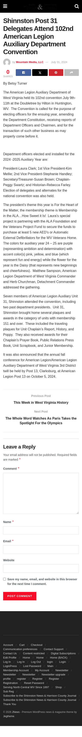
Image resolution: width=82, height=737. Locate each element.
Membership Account (16, 670)
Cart (22, 644)
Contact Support (53, 649)
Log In (7, 661)
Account (8, 644)
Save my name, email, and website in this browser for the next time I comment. (42, 582)
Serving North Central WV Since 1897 (26, 687)
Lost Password (32, 666)
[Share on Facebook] (23, 72)
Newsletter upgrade (53, 674)
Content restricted (34, 653)
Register (37, 678)
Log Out (36, 661)
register (21, 678)
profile (7, 678)
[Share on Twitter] (40, 72)
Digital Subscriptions (63, 653)
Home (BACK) (58, 657)
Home (26, 657)
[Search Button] (77, 6)
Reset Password (34, 683)
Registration (10, 683)
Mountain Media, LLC (30, 62)
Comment (11, 469)
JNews (16, 712)
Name (8, 522)
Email (8, 541)
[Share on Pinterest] (56, 72)
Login (62, 661)
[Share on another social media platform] (71, 72)
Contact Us (10, 653)
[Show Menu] (5, 6)
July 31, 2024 (59, 62)
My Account (42, 670)
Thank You (9, 704)
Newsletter (62, 670)
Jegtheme (8, 716)
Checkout (36, 644)
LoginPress (10, 666)
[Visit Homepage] (41, 6)
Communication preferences (20, 649)
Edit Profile (9, 657)
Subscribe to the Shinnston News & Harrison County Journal (39, 695)
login (50, 661)
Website (8, 560)
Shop (58, 687)
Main (50, 666)
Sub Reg (8, 691)
